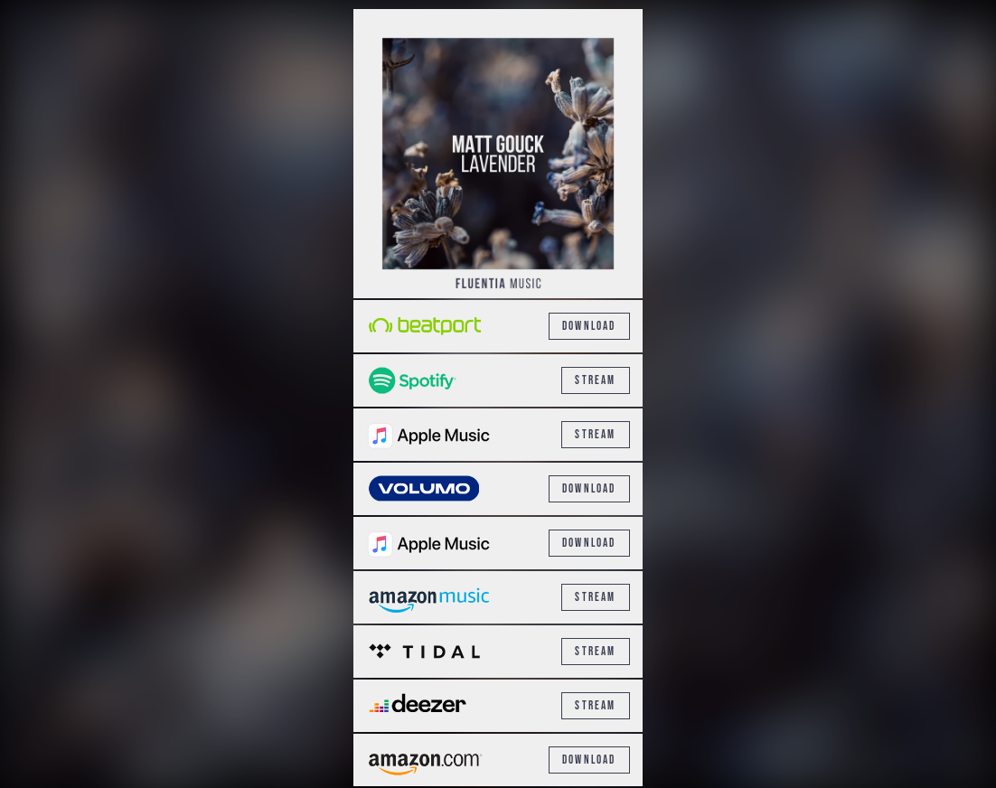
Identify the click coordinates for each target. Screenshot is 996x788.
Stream (596, 380)
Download (589, 326)
